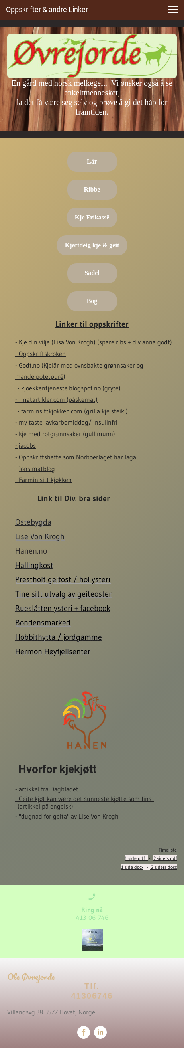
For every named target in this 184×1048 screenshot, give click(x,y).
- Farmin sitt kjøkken (43, 480)
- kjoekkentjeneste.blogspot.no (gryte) (69, 388)
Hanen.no (32, 551)
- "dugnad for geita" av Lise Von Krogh (67, 816)
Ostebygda (33, 522)
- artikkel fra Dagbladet (46, 789)
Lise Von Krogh (40, 536)
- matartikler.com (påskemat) (56, 399)
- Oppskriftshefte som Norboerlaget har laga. (77, 457)
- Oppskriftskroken (40, 354)
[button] (173, 9)
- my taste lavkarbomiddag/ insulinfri (66, 422)
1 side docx (132, 867)
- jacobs (25, 445)
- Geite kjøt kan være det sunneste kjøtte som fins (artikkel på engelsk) (84, 802)
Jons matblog (37, 469)
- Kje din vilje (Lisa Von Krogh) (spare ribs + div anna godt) (93, 342)
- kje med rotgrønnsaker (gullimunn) (65, 434)
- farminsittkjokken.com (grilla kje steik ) (73, 411)
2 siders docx (163, 867)
